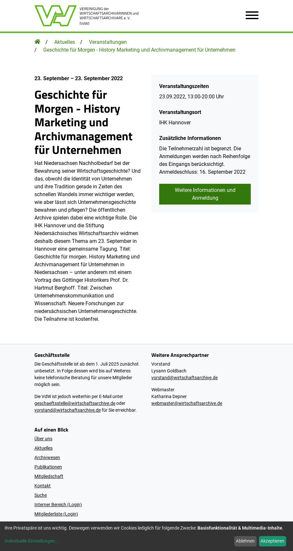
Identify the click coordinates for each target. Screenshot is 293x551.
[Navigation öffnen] (249, 15)
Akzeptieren (272, 541)
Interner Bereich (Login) (58, 504)
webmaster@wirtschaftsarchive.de (186, 403)
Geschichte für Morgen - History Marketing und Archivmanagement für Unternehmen (139, 50)
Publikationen (48, 467)
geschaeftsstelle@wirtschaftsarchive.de (74, 403)
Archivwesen (47, 457)
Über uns (43, 438)
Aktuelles (64, 42)
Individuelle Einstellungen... (32, 541)
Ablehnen (245, 541)
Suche (40, 495)
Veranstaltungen (108, 42)
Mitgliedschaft (48, 476)
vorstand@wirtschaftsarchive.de (67, 410)
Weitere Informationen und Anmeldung (205, 194)
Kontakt (42, 485)
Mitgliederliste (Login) (56, 514)
